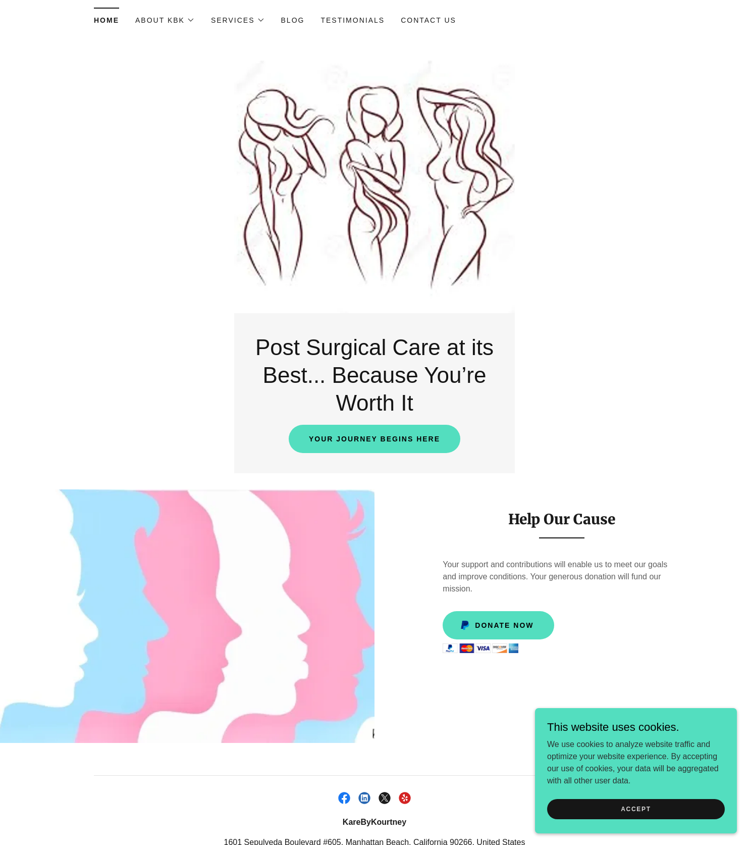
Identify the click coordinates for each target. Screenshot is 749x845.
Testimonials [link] (352, 20)
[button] (165, 20)
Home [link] (106, 20)
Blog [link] (293, 20)
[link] (344, 798)
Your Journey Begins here (374, 439)
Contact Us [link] (428, 20)
